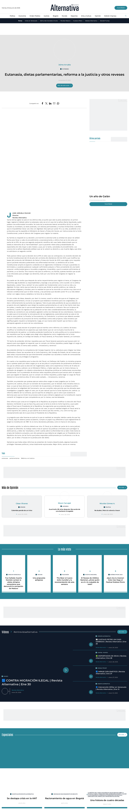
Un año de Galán (99, 196)
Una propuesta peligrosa (39, 579)
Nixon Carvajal (64, 503)
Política (12, 16)
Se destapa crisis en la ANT (22, 798)
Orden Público (35, 16)
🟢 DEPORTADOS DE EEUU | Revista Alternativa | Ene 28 (111, 657)
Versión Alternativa (104, 636)
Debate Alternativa (91, 20)
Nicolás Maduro (65, 20)
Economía (22, 16)
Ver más (122, 487)
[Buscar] (125, 16)
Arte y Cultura (86, 16)
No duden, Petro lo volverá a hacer (107, 510)
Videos (5, 632)
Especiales (7, 734)
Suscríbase (121, 8)
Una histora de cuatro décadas (107, 800)
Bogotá (55, 16)
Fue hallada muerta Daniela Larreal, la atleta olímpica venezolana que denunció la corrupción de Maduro (13, 583)
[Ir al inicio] (65, 8)
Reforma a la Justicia (27, 458)
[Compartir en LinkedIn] (50, 103)
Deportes (74, 16)
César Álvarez (22, 503)
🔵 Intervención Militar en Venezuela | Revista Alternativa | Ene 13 (111, 688)
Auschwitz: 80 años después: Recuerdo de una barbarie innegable (64, 510)
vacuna (40, 574)
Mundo (64, 16)
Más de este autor (65, 85)
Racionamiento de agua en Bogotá (64, 798)
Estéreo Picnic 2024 (116, 574)
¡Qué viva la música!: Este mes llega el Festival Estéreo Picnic (115, 580)
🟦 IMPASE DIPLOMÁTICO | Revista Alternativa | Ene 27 (110, 673)
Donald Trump (104, 20)
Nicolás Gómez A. (107, 503)
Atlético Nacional (91, 574)
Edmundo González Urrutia (49, 20)
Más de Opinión (10, 487)
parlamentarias (14, 458)
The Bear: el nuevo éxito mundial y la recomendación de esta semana (64, 581)
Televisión (65, 574)
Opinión (98, 16)
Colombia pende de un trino (21, 510)
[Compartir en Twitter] (46, 103)
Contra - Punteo (103, 652)
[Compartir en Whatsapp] (58, 103)
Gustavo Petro (77, 20)
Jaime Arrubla (64, 65)
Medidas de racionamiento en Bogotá (65, 794)
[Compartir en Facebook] (42, 103)
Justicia (46, 16)
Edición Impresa (110, 16)
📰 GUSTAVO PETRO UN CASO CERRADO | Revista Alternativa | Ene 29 (111, 642)
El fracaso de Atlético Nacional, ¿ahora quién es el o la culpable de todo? (90, 581)
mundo (6, 676)
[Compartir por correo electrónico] (54, 103)
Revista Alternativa (18, 690)
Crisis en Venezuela (31, 20)
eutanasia (65, 69)
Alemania (65, 506)
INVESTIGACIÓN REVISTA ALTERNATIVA (23, 794)
